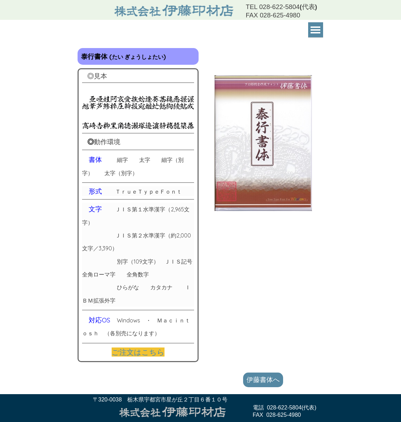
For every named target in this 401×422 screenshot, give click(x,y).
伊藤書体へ (263, 379)
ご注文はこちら (138, 352)
